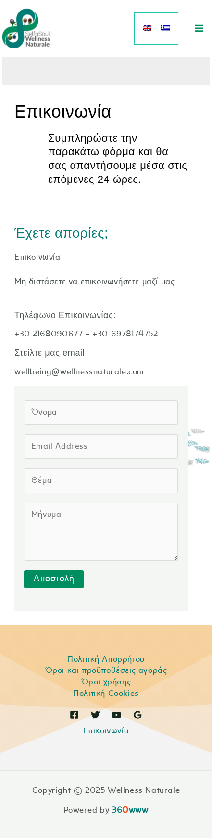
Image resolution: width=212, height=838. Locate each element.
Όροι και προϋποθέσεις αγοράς (106, 671)
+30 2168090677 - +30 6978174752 (86, 334)
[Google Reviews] (137, 714)
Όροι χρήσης (106, 682)
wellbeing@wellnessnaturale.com (79, 372)
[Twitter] (95, 714)
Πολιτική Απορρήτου (106, 660)
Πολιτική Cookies (106, 694)
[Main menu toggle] (199, 28)
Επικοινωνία (106, 731)
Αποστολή (54, 579)
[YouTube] (116, 714)
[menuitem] (147, 29)
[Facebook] (74, 714)
